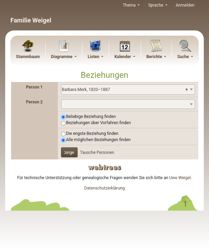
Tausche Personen (97, 152)
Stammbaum (28, 56)
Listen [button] (94, 56)
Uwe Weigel (180, 177)
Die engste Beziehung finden (92, 133)
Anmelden (185, 5)
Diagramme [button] (62, 56)
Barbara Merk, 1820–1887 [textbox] (125, 89)
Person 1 (34, 87)
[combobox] (128, 89)
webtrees (104, 167)
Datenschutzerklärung (104, 188)
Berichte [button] (154, 56)
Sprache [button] (156, 5)
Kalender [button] (123, 56)
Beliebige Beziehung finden (91, 116)
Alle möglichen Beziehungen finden (98, 139)
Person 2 (34, 102)
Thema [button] (130, 5)
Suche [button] (183, 56)
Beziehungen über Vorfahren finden (98, 122)
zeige (69, 152)
